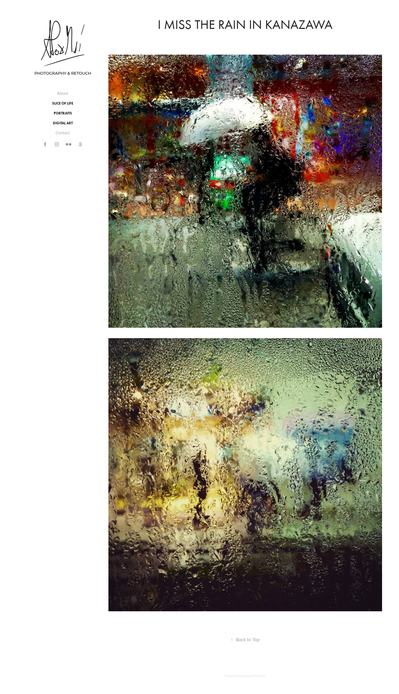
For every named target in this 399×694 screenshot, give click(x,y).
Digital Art (63, 123)
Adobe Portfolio (254, 675)
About (62, 93)
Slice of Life (62, 103)
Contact (63, 133)
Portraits (63, 113)
